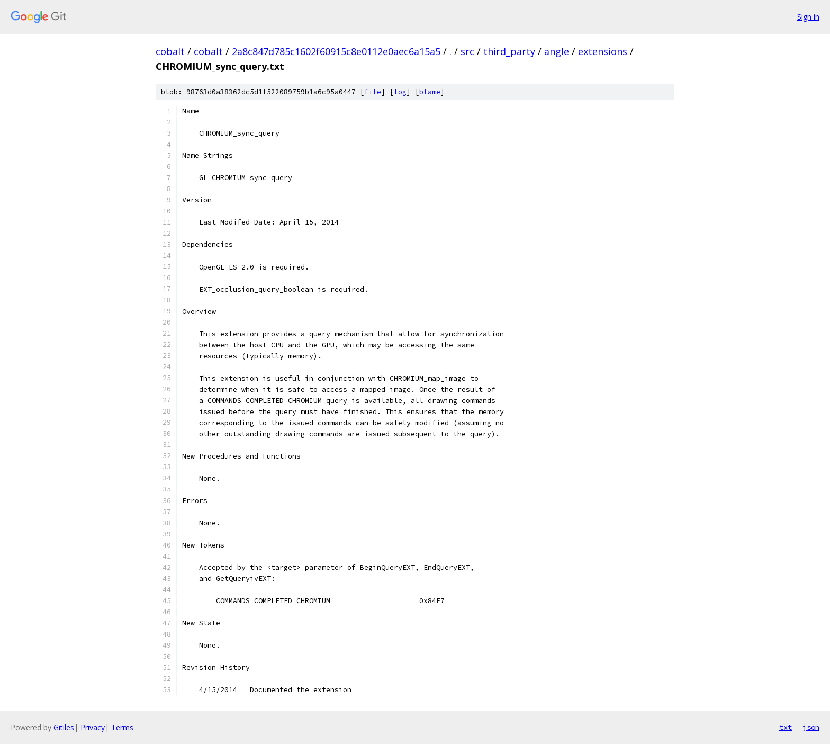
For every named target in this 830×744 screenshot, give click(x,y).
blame (429, 91)
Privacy (92, 727)
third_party (509, 51)
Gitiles (63, 727)
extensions (602, 51)
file (372, 91)
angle (556, 51)
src (467, 51)
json (810, 727)
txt (785, 727)
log (400, 91)
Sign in (808, 17)
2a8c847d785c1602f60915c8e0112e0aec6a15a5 (336, 51)
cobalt (170, 51)
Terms (122, 727)
